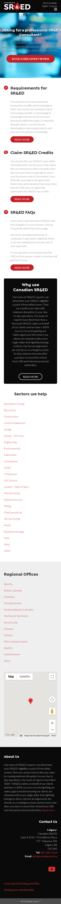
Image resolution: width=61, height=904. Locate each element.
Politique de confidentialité (19, 889)
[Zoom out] (52, 729)
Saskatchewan (12, 654)
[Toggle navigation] (56, 9)
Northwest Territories (16, 615)
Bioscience (10, 410)
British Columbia (13, 590)
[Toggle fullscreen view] (52, 676)
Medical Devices (13, 499)
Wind (7, 544)
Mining (7, 506)
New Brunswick (12, 603)
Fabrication (10, 454)
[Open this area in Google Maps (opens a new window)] (10, 735)
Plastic (7, 525)
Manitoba (9, 596)
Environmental (12, 448)
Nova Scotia (11, 622)
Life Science (10, 480)
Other (7, 550)
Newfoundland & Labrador (19, 609)
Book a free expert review (30, 58)
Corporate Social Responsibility (21, 883)
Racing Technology (14, 531)
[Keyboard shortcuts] (21, 736)
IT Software (10, 474)
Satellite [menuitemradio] (25, 676)
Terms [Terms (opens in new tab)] (53, 736)
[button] (30, 701)
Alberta (8, 583)
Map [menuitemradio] (11, 676)
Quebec (8, 647)
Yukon (7, 660)
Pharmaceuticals (13, 512)
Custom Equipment (14, 422)
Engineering (10, 442)
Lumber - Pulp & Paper (16, 486)
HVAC (7, 467)
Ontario (8, 635)
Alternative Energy (14, 403)
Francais (53, 6)
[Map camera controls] (52, 699)
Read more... (49, 810)
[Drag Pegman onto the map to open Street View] (52, 711)
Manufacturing (12, 493)
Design (8, 429)
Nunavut (9, 628)
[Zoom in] (52, 723)
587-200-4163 (49, 852)
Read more (22, 139)
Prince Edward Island (15, 641)
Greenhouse (11, 461)
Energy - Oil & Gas (14, 435)
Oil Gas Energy (12, 518)
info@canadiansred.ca (45, 856)
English (45, 6)
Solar (7, 537)
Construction (11, 416)
